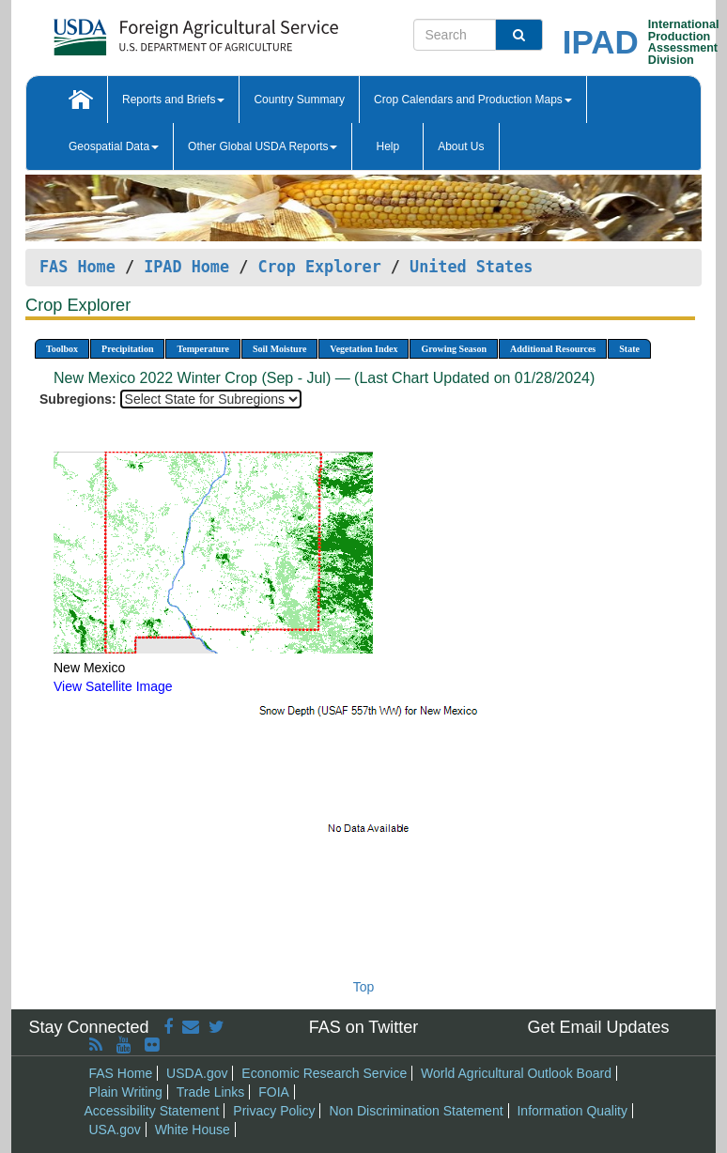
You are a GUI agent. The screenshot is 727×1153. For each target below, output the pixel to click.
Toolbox (62, 349)
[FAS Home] (149, 30)
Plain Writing (125, 1091)
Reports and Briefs (173, 99)
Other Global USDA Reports (262, 146)
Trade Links (211, 1091)
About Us (461, 146)
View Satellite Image (113, 686)
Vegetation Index (363, 349)
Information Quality (572, 1110)
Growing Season (454, 349)
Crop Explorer (318, 266)
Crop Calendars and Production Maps (473, 99)
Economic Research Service (324, 1073)
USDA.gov (196, 1073)
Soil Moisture (279, 349)
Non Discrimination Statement (416, 1110)
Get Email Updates (598, 1027)
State (629, 349)
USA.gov (115, 1129)
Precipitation (127, 349)
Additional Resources (553, 349)
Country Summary (299, 99)
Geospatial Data (114, 146)
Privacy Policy (274, 1110)
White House (192, 1129)
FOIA (273, 1091)
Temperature (203, 349)
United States (471, 266)
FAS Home (77, 266)
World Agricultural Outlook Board (516, 1073)
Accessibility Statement (152, 1110)
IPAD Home (186, 266)
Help (387, 146)
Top (364, 986)
